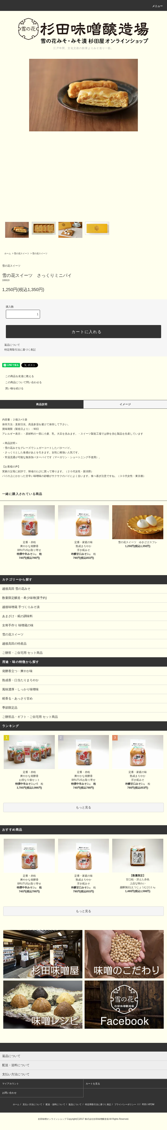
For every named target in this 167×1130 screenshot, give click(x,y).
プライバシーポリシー (125, 1104)
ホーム (7, 253)
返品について (12, 344)
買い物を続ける (11, 388)
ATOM (151, 1104)
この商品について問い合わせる (21, 382)
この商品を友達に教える (17, 376)
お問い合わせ (9, 1092)
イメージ (125, 404)
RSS (144, 1104)
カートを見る (93, 1083)
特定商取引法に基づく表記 (20, 349)
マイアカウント (10, 1083)
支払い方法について (32, 1104)
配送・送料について (55, 1104)
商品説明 (42, 404)
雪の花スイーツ (21, 253)
